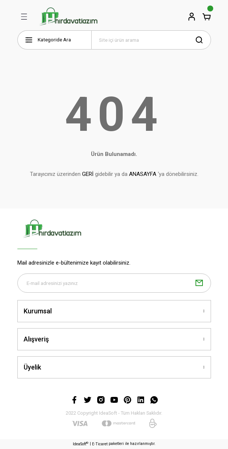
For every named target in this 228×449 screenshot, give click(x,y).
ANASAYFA (142, 174)
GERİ (87, 174)
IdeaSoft (80, 444)
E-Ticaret (100, 444)
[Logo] (68, 16)
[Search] (151, 40)
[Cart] (206, 16)
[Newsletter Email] (114, 283)
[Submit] (199, 283)
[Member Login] (191, 16)
